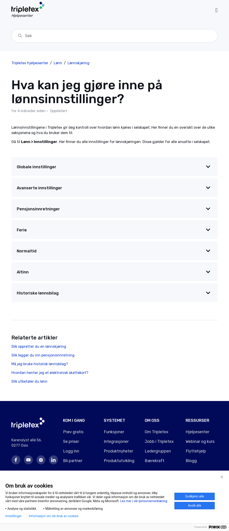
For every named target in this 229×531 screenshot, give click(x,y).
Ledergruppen (158, 451)
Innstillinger (13, 516)
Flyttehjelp (196, 451)
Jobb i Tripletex (159, 441)
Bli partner (72, 460)
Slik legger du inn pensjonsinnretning (42, 355)
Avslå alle (194, 505)
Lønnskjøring (78, 63)
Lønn (58, 63)
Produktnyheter (118, 451)
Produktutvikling (119, 460)
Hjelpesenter (197, 431)
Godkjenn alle (194, 496)
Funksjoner (114, 431)
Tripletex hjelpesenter (29, 63)
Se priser (71, 441)
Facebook (15, 459)
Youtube (28, 459)
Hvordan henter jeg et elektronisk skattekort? (49, 373)
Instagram (40, 459)
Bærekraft (154, 460)
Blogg (191, 460)
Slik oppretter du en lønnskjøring (38, 346)
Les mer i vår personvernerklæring (143, 501)
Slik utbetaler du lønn (29, 381)
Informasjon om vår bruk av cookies (53, 516)
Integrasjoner (116, 441)
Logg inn (71, 451)
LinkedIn (53, 459)
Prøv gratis (73, 431)
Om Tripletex (156, 431)
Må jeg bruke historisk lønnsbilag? (39, 364)
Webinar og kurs (200, 441)
